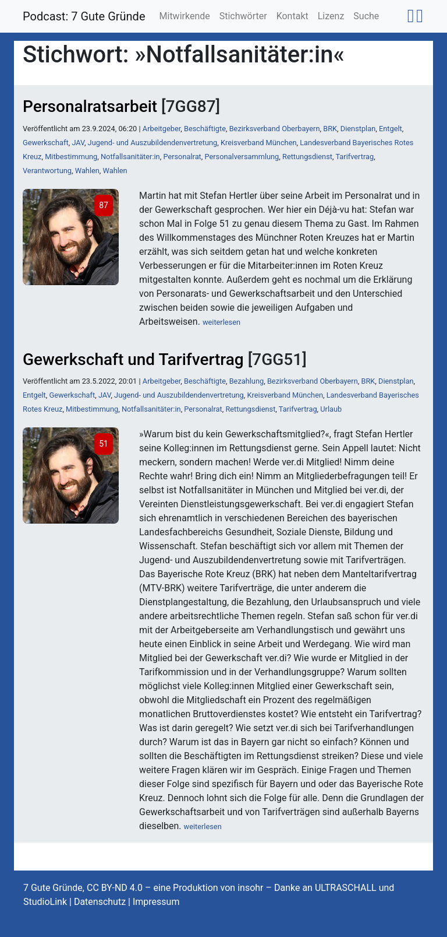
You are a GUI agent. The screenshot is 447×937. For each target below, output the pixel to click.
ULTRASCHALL (346, 887)
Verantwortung (47, 170)
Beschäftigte (205, 128)
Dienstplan (357, 128)
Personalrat (182, 156)
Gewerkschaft (46, 142)
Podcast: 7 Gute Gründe (84, 16)
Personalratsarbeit (90, 106)
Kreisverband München (259, 142)
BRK (330, 128)
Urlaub (331, 409)
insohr (250, 887)
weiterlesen (221, 322)
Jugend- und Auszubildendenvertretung (153, 142)
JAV (78, 142)
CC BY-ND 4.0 (115, 887)
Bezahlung (246, 381)
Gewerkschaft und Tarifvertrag (133, 359)
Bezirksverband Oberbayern (274, 128)
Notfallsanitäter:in (130, 156)
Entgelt (390, 128)
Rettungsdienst (307, 156)
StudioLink (45, 901)
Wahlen (87, 170)
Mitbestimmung (71, 156)
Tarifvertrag (354, 156)
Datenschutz (100, 901)
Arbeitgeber (161, 128)
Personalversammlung (241, 156)
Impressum (156, 901)
